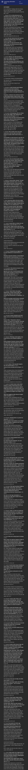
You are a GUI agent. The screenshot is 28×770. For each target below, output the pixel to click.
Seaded (20, 3)
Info (20, 1)
